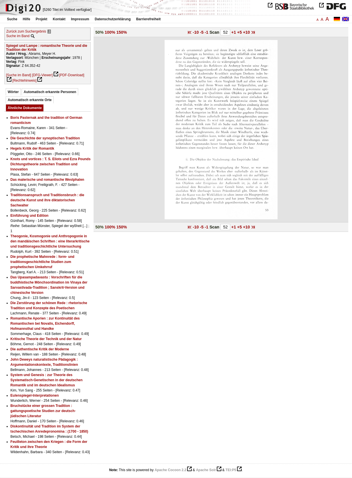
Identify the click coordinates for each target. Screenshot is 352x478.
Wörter (13, 92)
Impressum (80, 19)
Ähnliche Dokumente (25, 108)
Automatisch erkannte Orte (30, 100)
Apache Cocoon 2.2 (170, 470)
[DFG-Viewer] (42, 75)
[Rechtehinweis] (24, 81)
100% (110, 32)
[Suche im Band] (18, 75)
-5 (202, 32)
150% (121, 32)
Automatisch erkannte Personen (50, 92)
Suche (12, 19)
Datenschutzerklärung (113, 19)
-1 (207, 32)
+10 (247, 32)
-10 (196, 32)
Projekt (41, 19)
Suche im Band (17, 36)
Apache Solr (206, 470)
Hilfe (26, 19)
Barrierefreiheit (148, 19)
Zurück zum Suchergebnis (26, 31)
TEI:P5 (231, 470)
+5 (240, 32)
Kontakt (59, 19)
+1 (234, 32)
